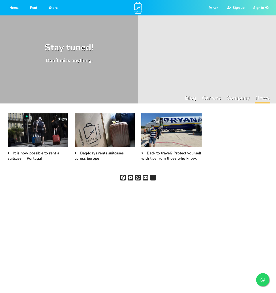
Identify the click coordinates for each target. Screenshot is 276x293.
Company (238, 97)
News (262, 97)
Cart (215, 7)
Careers (211, 97)
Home (14, 8)
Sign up (239, 8)
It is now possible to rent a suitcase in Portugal (33, 156)
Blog (190, 97)
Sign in (258, 8)
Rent (33, 8)
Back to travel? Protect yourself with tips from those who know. (171, 156)
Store (53, 8)
